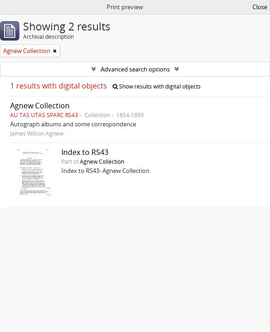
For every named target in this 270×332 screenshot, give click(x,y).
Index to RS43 (84, 152)
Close (259, 7)
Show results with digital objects (157, 86)
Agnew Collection (40, 106)
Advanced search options (135, 69)
